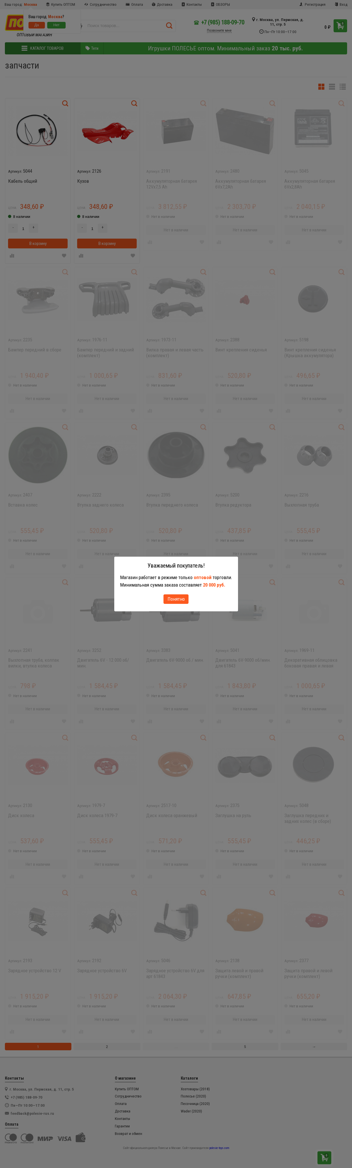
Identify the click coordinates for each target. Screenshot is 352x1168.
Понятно (176, 599)
